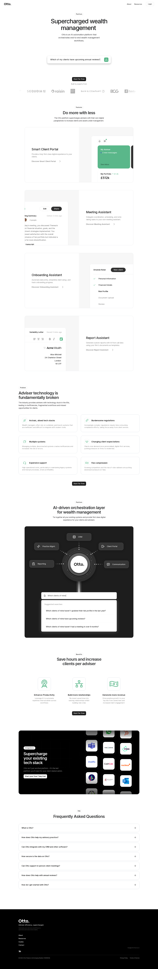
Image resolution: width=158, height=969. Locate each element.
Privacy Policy (124, 958)
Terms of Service (134, 958)
